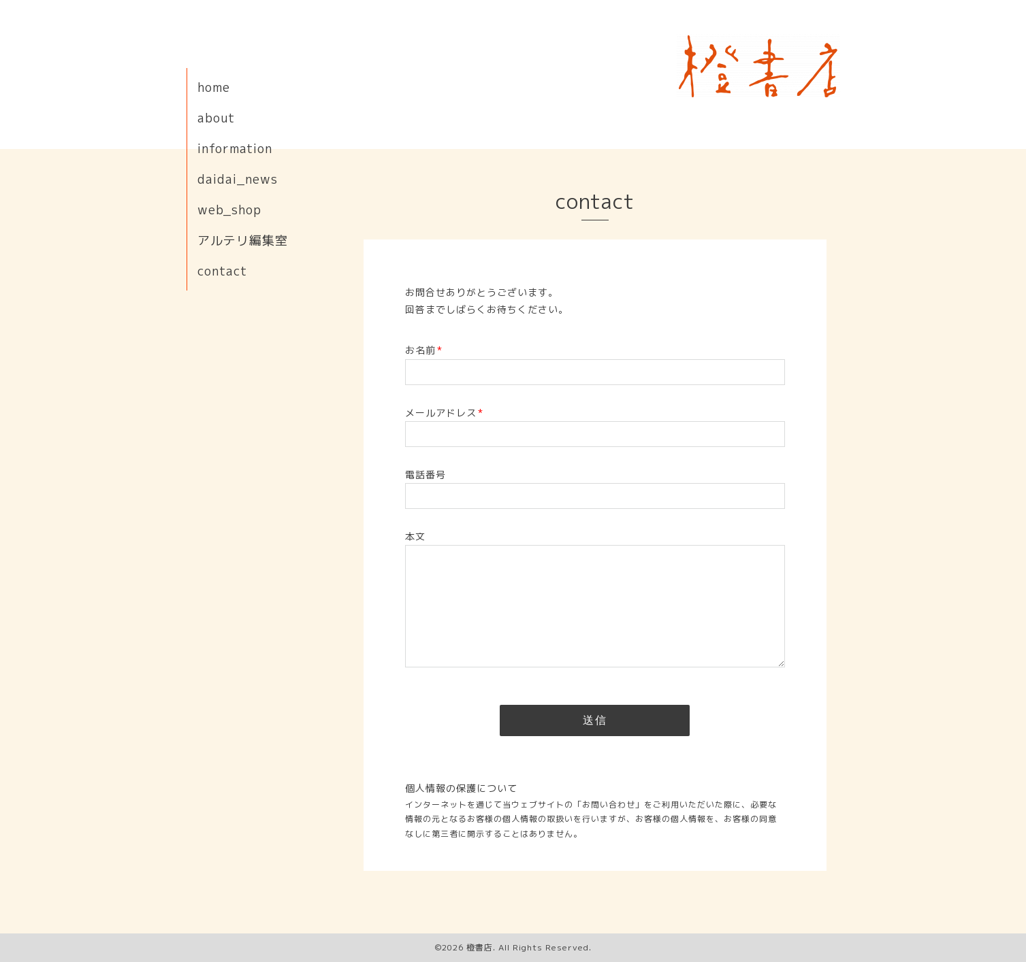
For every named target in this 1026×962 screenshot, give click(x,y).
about (216, 118)
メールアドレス (444, 412)
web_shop (229, 209)
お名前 (424, 350)
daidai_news (237, 179)
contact (222, 271)
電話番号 (425, 474)
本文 (415, 536)
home (213, 87)
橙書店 (479, 947)
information (234, 148)
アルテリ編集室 (242, 240)
